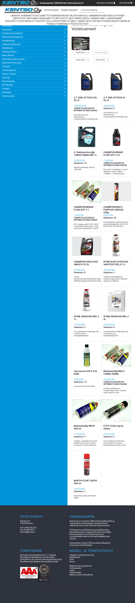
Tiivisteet (6, 66)
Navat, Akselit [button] (83, 18)
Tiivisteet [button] (39, 21)
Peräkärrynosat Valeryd (12, 33)
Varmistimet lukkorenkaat (13, 59)
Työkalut (6, 89)
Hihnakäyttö (7, 26)
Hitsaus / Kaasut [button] (76, 21)
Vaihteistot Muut (9, 52)
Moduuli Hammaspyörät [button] (93, 15)
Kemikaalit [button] (63, 24)
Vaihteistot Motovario (11, 44)
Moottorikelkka (8, 81)
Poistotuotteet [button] (79, 24)
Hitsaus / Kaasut (9, 74)
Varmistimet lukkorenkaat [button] (106, 18)
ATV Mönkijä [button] (123, 21)
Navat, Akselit (8, 55)
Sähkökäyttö (7, 48)
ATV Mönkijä (7, 85)
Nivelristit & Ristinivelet (12, 63)
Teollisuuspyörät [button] (56, 21)
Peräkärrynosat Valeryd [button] (64, 15)
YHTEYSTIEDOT (51, 10)
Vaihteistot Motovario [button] (26, 18)
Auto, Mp (6, 77)
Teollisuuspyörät (9, 70)
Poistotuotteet (8, 96)
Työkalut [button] (52, 24)
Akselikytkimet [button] (116, 15)
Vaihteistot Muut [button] (65, 18)
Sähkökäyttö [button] (47, 18)
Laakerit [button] (15, 15)
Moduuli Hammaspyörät (12, 37)
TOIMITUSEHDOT (69, 10)
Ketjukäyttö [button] (42, 15)
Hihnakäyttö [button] (28, 15)
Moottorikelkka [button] (106, 21)
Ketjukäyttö (7, 29)
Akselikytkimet (8, 41)
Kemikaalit (6, 92)
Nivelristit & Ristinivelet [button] (19, 21)
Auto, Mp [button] (91, 21)
